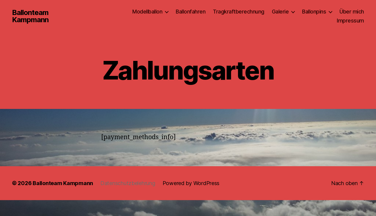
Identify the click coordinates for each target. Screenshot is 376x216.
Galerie (280, 11)
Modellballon (147, 11)
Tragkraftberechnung (238, 11)
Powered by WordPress (191, 183)
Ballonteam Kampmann (30, 16)
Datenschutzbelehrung (127, 183)
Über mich (351, 11)
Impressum (350, 20)
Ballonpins (314, 11)
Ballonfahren (190, 11)
